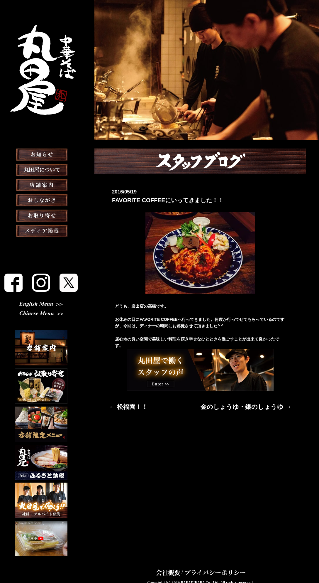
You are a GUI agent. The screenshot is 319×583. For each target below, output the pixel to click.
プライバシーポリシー (210, 564)
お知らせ (41, 169)
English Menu (41, 305)
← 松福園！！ (122, 405)
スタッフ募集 (41, 276)
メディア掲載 (41, 245)
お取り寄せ (41, 230)
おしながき (41, 215)
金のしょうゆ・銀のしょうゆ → (262, 405)
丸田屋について (41, 184)
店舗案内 (41, 200)
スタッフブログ (41, 261)
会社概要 (178, 564)
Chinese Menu (41, 314)
